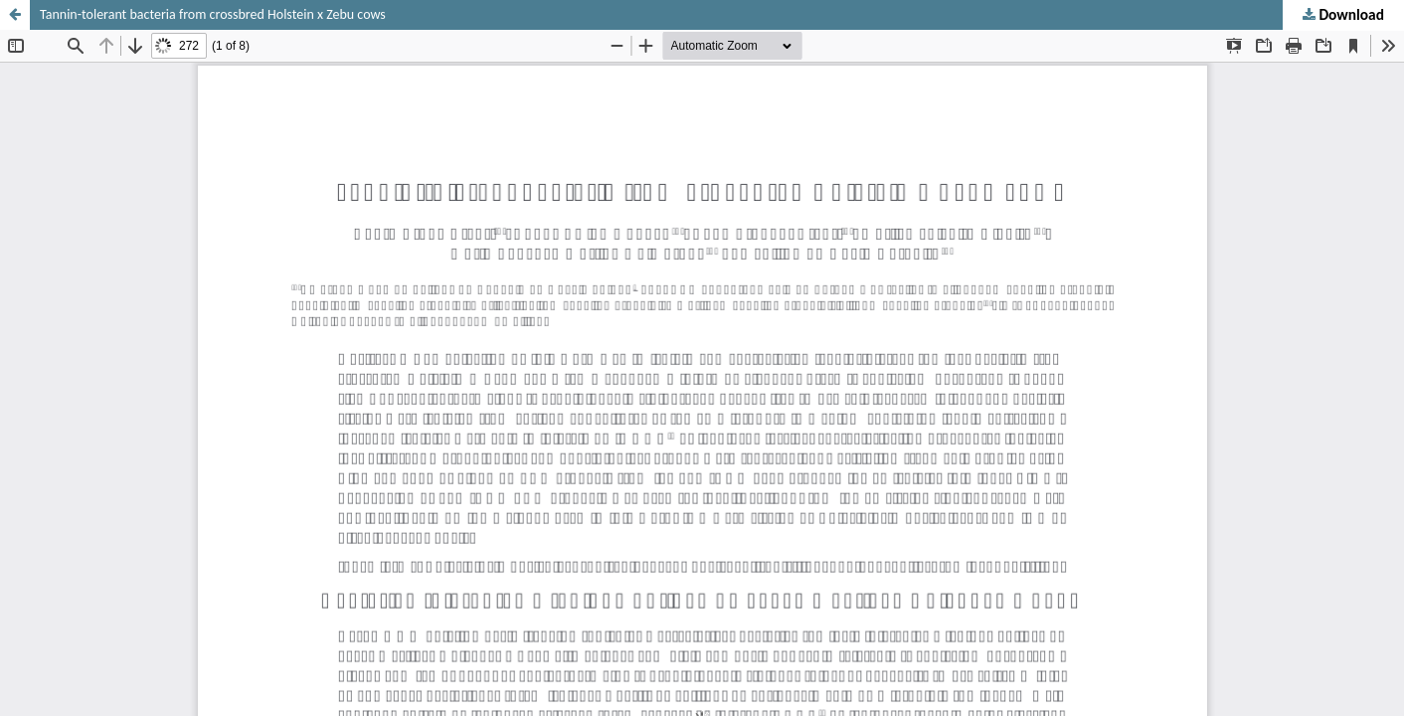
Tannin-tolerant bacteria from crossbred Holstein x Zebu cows (213, 14)
